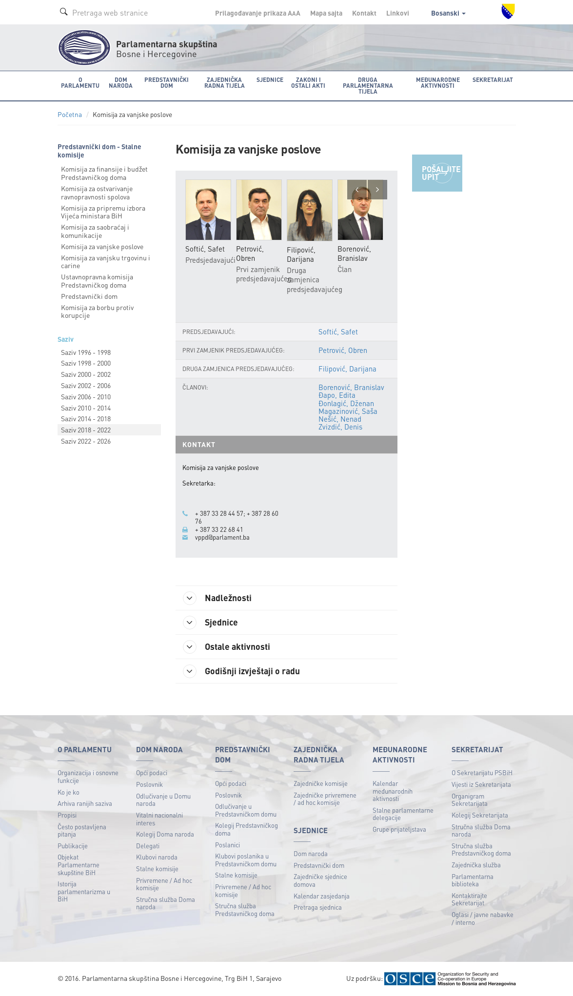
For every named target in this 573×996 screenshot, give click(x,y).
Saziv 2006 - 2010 (86, 396)
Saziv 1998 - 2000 (86, 362)
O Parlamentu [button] (80, 82)
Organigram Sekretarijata (470, 800)
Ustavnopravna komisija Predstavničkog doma (97, 280)
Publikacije (73, 845)
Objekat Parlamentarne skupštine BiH (78, 864)
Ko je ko (68, 792)
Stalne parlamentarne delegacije (403, 814)
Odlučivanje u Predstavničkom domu (246, 810)
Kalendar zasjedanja (322, 896)
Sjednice (210, 622)
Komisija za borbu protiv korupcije (97, 311)
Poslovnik (149, 784)
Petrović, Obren (342, 350)
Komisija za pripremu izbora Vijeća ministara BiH (103, 211)
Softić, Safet (338, 331)
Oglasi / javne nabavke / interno (483, 918)
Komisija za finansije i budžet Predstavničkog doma (104, 172)
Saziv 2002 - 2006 (86, 385)
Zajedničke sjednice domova (320, 880)
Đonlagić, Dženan (346, 403)
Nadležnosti (217, 598)
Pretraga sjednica (318, 907)
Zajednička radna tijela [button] (224, 82)
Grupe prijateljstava (399, 829)
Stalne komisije (157, 868)
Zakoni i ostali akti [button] (308, 82)
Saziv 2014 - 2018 (86, 418)
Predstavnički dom (89, 296)
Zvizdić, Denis (340, 426)
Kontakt (364, 12)
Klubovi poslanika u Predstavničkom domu (246, 860)
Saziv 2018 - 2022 (86, 429)
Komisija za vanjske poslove (102, 246)
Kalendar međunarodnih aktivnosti (393, 790)
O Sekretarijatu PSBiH (482, 772)
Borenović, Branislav (351, 387)
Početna (70, 114)
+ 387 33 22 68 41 (219, 529)
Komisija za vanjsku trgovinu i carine (105, 261)
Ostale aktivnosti (226, 647)
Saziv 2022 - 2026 (86, 440)
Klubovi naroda (157, 857)
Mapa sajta (326, 12)
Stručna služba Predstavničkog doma (245, 909)
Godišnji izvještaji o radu (241, 671)
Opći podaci (151, 772)
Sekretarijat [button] (493, 79)
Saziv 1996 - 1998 (86, 352)
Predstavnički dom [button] (166, 82)
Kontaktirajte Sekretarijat (469, 899)
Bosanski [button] (448, 12)
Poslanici (227, 844)
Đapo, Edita (337, 395)
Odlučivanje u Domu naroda (163, 800)
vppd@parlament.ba (222, 537)
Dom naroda (311, 853)
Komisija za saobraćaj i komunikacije (95, 230)
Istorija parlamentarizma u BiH (84, 891)
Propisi (67, 815)
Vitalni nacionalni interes (159, 819)
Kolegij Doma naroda (165, 834)
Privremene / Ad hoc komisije (164, 884)
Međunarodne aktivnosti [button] (438, 82)
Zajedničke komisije (321, 783)
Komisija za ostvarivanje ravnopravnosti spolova (97, 192)
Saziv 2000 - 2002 (86, 374)
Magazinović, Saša (347, 411)
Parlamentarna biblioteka (473, 880)
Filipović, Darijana (347, 368)
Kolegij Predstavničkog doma (246, 829)
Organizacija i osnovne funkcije (88, 776)
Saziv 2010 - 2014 (86, 407)
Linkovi (397, 12)
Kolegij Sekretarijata (480, 815)
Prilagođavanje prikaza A (257, 12)
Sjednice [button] (270, 79)
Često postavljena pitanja (82, 830)
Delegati (147, 845)
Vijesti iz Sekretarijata (481, 784)
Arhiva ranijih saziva (85, 803)
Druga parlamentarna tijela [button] (368, 85)
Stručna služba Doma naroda (165, 903)
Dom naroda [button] (121, 82)
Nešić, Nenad (339, 418)
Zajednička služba (476, 864)
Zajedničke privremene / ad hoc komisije (325, 799)
